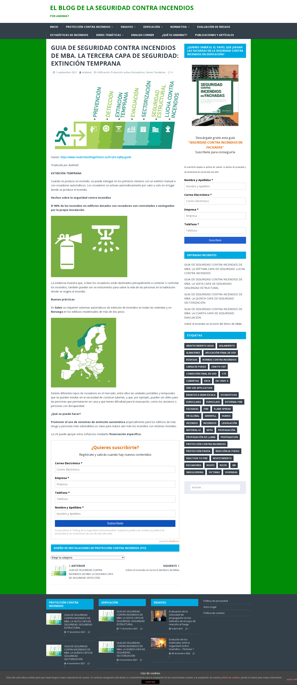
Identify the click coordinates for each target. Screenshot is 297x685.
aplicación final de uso (220, 352)
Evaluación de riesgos (213, 27)
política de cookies (230, 677)
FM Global (192, 416)
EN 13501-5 (222, 381)
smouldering (194, 472)
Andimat (86, 72)
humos (226, 416)
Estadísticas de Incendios (69, 35)
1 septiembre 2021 (66, 72)
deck (207, 381)
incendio (192, 423)
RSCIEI (223, 465)
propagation (229, 437)
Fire (206, 409)
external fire (233, 402)
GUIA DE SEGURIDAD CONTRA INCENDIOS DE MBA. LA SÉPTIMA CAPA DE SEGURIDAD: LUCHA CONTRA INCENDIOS (214, 269)
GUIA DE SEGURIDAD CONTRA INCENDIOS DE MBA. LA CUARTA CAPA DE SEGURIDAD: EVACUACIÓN (213, 313)
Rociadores (138, 72)
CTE (224, 373)
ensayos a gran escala (200, 395)
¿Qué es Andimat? (174, 35)
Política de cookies (214, 613)
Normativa (178, 27)
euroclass (213, 402)
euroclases (193, 402)
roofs (210, 465)
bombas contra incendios (219, 359)
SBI (234, 465)
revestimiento (222, 458)
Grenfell (210, 416)
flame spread (222, 409)
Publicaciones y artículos (214, 35)
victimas (214, 472)
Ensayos (127, 27)
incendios (209, 423)
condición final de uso (201, 373)
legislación (229, 423)
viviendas (231, 472)
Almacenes (193, 352)
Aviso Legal (209, 607)
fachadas (192, 409)
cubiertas (192, 381)
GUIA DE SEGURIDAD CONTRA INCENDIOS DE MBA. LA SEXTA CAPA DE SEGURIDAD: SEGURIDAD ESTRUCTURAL (213, 284)
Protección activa (121, 72)
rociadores (193, 465)
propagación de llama (200, 437)
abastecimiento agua (200, 345)
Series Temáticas (108, 35)
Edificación (151, 27)
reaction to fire (197, 458)
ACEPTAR (150, 682)
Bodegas (191, 359)
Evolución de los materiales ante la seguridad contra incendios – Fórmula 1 (181, 644)
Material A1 (193, 430)
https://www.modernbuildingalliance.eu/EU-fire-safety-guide (95, 157)
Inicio (54, 27)
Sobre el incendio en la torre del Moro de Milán (213, 324)
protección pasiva (198, 451)
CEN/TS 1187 (218, 366)
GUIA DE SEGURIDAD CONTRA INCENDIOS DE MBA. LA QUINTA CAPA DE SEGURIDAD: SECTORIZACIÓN (213, 298)
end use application (199, 388)
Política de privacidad (215, 601)
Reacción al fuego (227, 451)
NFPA (209, 430)
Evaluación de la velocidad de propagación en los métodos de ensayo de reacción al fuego (182, 618)
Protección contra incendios (88, 27)
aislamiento (227, 345)
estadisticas (229, 395)
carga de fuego (196, 366)
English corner (142, 35)
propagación (226, 430)
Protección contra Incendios (206, 444)
